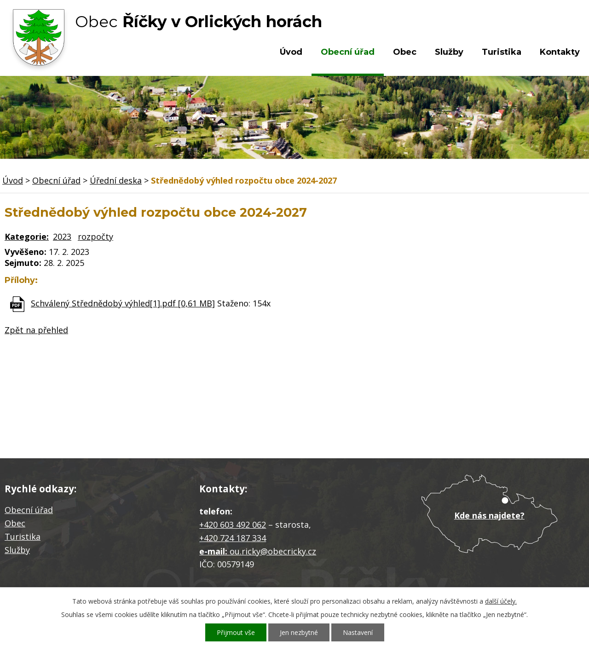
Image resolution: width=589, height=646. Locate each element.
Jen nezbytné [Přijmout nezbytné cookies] (299, 632)
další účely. (501, 601)
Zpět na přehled (36, 329)
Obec (404, 52)
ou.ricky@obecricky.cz (273, 551)
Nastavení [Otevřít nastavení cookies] (358, 632)
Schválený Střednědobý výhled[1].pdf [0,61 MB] (123, 303)
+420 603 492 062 (232, 524)
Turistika (501, 52)
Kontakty (560, 52)
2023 (62, 236)
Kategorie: (27, 236)
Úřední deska (116, 180)
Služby (449, 52)
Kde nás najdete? (489, 515)
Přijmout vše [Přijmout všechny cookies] (236, 632)
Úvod (291, 52)
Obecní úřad (348, 52)
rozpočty (95, 236)
